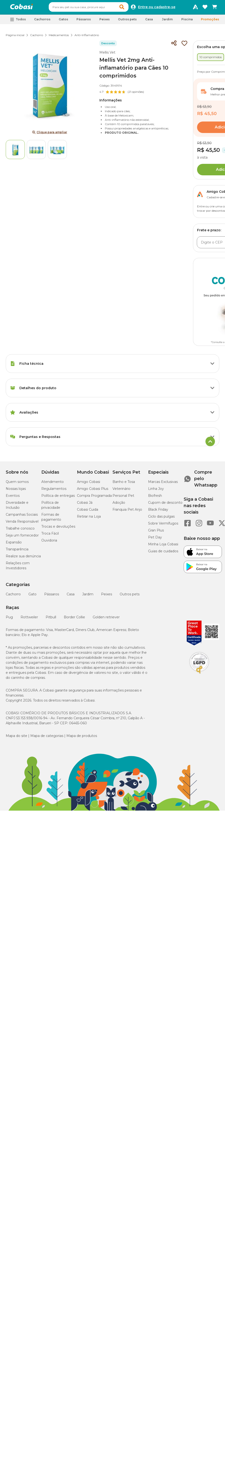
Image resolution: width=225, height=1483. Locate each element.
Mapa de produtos (81, 738)
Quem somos (17, 484)
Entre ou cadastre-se (156, 8)
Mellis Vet (107, 54)
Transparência (17, 551)
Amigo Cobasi (88, 484)
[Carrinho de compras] (214, 8)
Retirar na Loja (89, 518)
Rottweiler (29, 619)
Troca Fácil (50, 535)
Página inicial (15, 37)
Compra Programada (94, 498)
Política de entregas (58, 498)
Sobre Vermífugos (163, 525)
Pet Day (155, 539)
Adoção (118, 505)
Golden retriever (106, 619)
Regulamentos (53, 491)
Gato (32, 596)
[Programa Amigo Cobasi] (195, 8)
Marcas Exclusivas (163, 484)
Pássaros (51, 596)
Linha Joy (156, 491)
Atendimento (52, 484)
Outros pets (129, 596)
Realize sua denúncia (23, 558)
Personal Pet (123, 498)
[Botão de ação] (212, 365)
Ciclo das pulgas (161, 518)
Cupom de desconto (165, 505)
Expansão (14, 544)
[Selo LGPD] (199, 676)
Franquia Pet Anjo (127, 511)
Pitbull (51, 619)
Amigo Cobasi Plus (92, 491)
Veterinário (121, 491)
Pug (9, 619)
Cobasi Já (84, 505)
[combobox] (93, 8)
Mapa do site (16, 738)
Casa (71, 596)
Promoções (210, 21)
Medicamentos (59, 37)
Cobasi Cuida (87, 511)
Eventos (13, 498)
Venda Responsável (22, 523)
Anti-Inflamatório (87, 37)
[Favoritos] (205, 8)
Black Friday (158, 511)
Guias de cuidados (163, 553)
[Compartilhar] (174, 45)
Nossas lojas (16, 491)
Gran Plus (156, 532)
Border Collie (74, 619)
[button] (123, 8)
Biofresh (155, 498)
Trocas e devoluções (58, 528)
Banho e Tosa (123, 484)
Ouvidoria (49, 542)
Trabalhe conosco (20, 530)
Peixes (106, 596)
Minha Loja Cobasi (163, 546)
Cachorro (36, 37)
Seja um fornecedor (22, 537)
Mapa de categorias (46, 738)
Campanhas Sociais (22, 517)
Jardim (87, 596)
